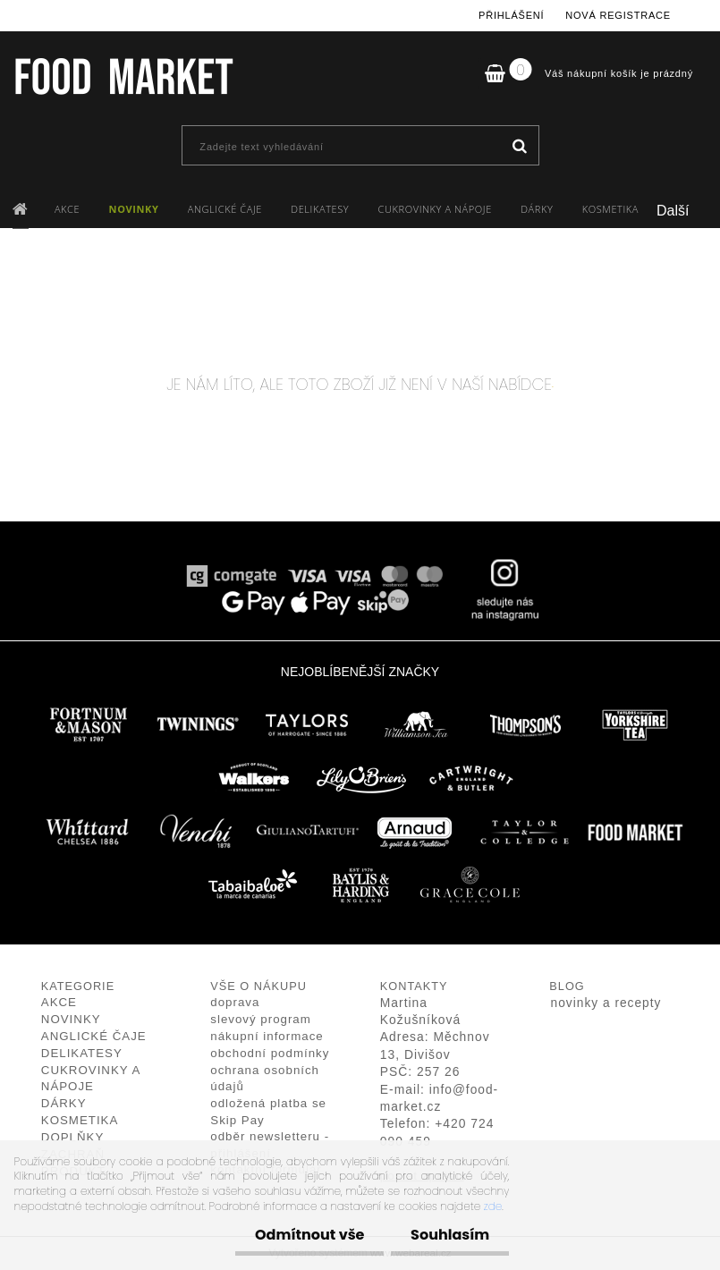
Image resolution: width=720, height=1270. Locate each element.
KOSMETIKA (610, 209)
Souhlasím (447, 1234)
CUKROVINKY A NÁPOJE (435, 209)
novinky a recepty (606, 1003)
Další (672, 210)
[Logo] (123, 76)
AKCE (67, 209)
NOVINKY (134, 209)
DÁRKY (537, 209)
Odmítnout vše (301, 1234)
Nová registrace (618, 15)
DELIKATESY (320, 209)
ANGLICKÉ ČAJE (225, 209)
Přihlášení (511, 15)
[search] (519, 147)
